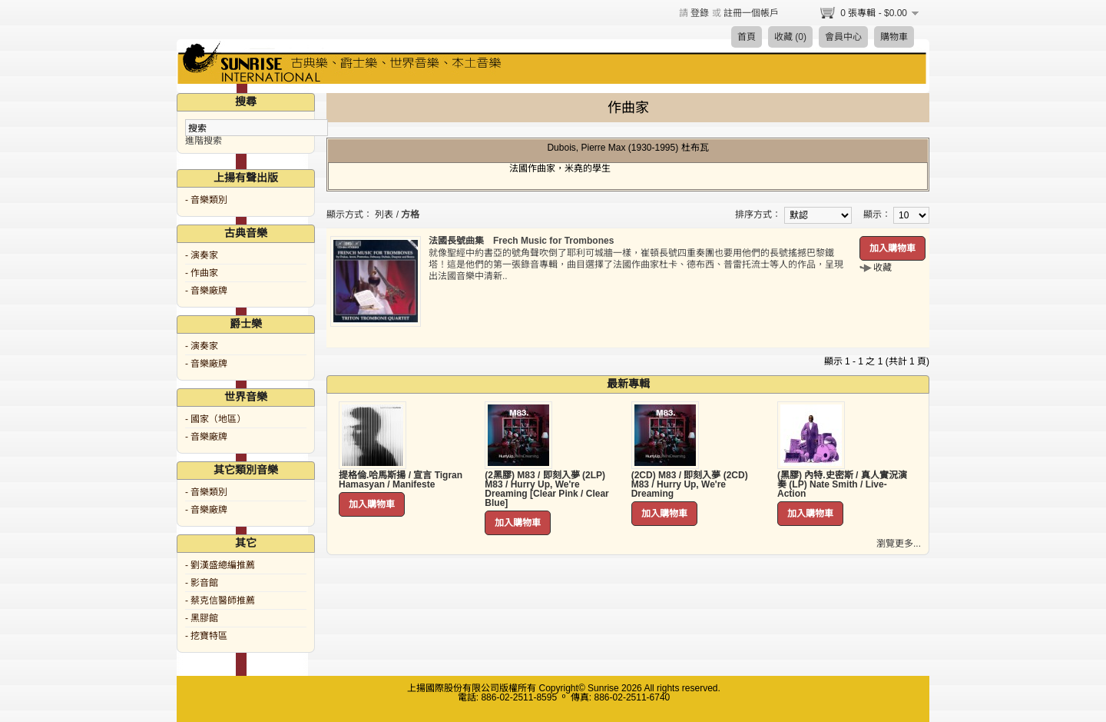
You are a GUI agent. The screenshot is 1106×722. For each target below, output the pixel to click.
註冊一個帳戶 (751, 13)
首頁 (746, 37)
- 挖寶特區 (206, 636)
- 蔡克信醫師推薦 (220, 600)
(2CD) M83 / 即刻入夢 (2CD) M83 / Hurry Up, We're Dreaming (689, 484)
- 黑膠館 (201, 618)
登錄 (699, 13)
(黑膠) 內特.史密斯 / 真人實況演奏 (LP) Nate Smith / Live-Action (842, 484)
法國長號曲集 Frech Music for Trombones (521, 240)
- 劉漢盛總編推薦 (220, 565)
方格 (410, 214)
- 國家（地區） (215, 419)
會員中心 (843, 37)
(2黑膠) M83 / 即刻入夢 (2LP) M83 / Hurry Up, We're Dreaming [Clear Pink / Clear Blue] (546, 489)
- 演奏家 (201, 255)
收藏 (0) (790, 37)
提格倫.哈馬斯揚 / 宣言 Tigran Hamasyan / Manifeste (400, 480)
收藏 (882, 267)
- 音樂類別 (206, 200)
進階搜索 (203, 140)
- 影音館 (201, 582)
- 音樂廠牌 (206, 290)
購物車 (894, 37)
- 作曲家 (201, 273)
